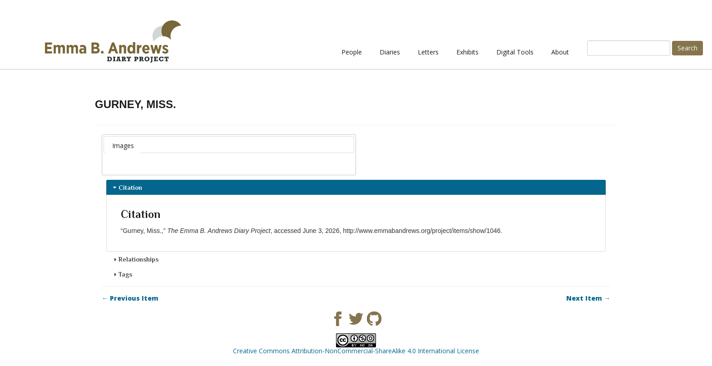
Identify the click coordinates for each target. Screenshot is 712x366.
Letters (428, 52)
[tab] (123, 145)
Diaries (390, 52)
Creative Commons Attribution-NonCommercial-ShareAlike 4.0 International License (356, 350)
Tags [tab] (121, 274)
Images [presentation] (123, 145)
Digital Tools (515, 52)
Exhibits (467, 52)
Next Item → (588, 298)
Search (687, 48)
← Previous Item (130, 298)
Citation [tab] (126, 187)
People (351, 52)
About (560, 52)
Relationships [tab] (134, 259)
